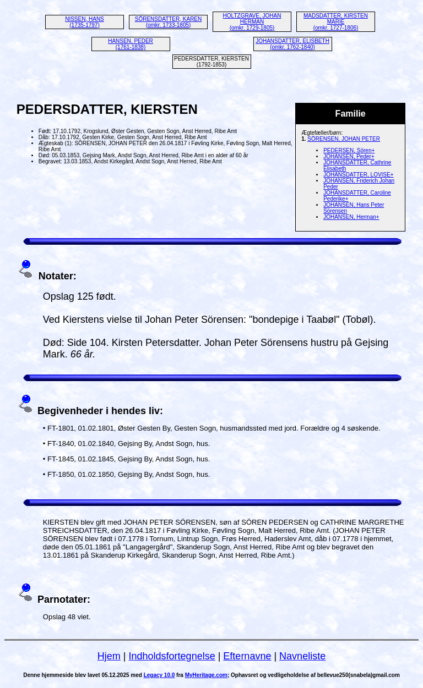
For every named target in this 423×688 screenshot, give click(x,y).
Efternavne (247, 656)
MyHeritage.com (206, 675)
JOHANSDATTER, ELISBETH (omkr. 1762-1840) (292, 44)
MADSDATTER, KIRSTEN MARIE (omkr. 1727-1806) (335, 22)
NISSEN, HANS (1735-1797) (84, 22)
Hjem (109, 656)
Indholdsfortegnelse (172, 656)
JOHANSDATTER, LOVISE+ (358, 175)
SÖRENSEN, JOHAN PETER (343, 139)
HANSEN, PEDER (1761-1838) (130, 44)
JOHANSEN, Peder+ (349, 156)
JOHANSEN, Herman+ (351, 217)
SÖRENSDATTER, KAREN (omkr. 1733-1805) (168, 22)
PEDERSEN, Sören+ (349, 150)
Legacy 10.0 (159, 675)
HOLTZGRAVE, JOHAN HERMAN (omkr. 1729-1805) (252, 22)
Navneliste (302, 656)
